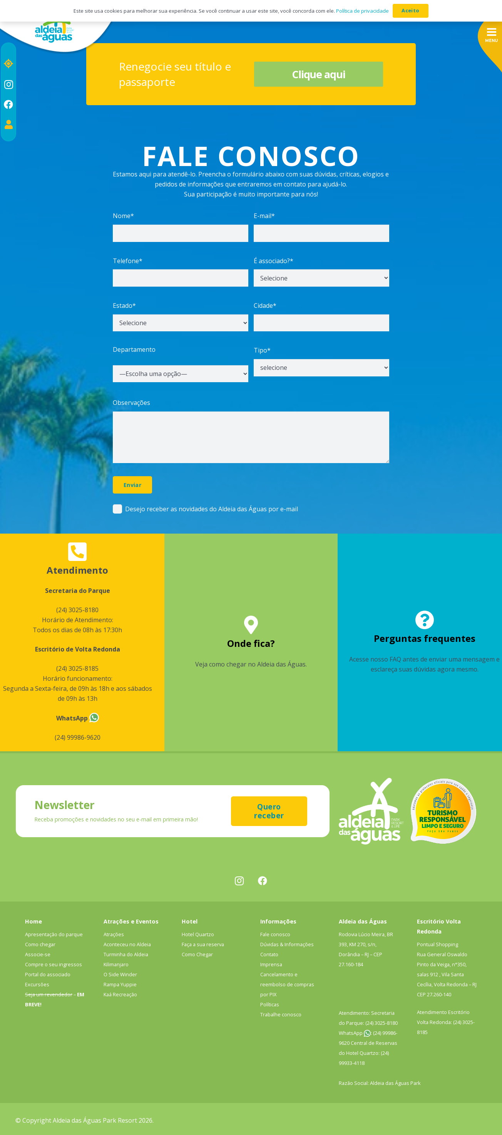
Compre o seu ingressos (53, 964)
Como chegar (40, 944)
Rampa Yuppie (120, 984)
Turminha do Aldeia (126, 954)
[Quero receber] (269, 811)
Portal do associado (47, 974)
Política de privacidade (362, 10)
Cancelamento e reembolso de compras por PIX (287, 984)
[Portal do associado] (9, 124)
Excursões (37, 984)
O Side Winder (120, 974)
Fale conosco (275, 934)
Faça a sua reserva (203, 944)
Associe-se (37, 954)
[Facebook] (8, 104)
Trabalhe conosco (280, 1014)
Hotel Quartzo (198, 934)
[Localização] (8, 63)
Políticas (269, 1004)
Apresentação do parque (54, 934)
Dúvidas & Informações (287, 944)
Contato (269, 954)
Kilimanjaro (116, 964)
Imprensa (271, 964)
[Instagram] (8, 84)
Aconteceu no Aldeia (127, 944)
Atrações (114, 934)
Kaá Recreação (120, 994)
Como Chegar (197, 954)
